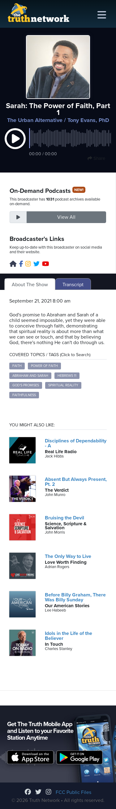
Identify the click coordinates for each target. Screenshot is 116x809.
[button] (15, 145)
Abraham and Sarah (30, 376)
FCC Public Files (73, 792)
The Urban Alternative (34, 120)
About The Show (30, 285)
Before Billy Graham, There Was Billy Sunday (75, 597)
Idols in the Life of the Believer (68, 635)
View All (66, 217)
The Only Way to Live (68, 556)
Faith (17, 366)
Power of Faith (44, 366)
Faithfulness (24, 395)
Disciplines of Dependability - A (75, 443)
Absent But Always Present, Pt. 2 (76, 481)
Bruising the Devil (64, 518)
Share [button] (96, 158)
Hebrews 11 (67, 376)
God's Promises (25, 385)
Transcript (73, 285)
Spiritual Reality (63, 385)
